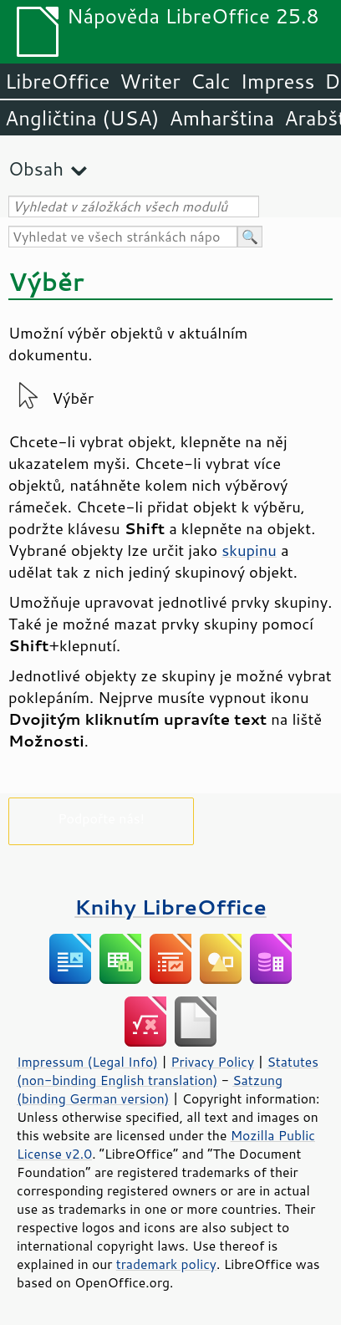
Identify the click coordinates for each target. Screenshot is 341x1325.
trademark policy (166, 1264)
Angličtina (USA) (82, 118)
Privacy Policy (212, 1061)
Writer (150, 81)
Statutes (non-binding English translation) (167, 1070)
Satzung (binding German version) (149, 1089)
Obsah (36, 168)
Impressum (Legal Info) (87, 1061)
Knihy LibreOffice (170, 906)
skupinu (249, 550)
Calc (211, 81)
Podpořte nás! (101, 818)
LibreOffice (57, 81)
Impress (278, 81)
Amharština (221, 118)
